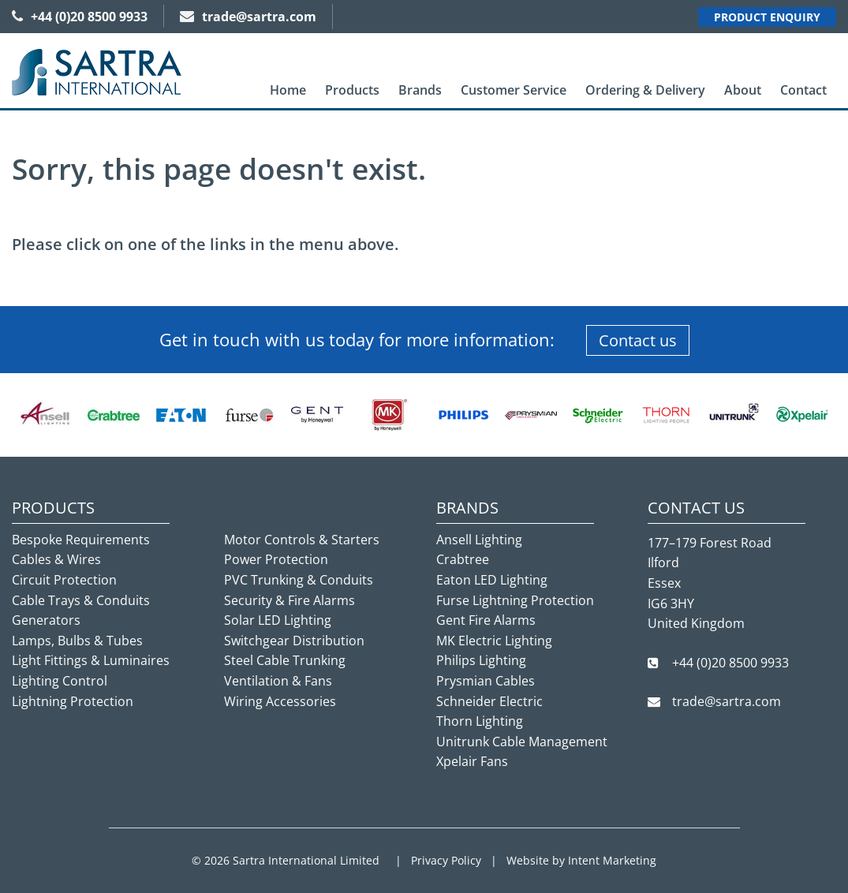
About (742, 90)
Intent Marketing (612, 860)
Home (288, 90)
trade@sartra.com (248, 16)
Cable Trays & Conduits (81, 600)
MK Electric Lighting (494, 640)
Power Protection (276, 559)
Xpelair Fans (472, 761)
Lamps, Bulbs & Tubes (77, 640)
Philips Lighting (481, 660)
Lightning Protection (72, 701)
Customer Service (513, 90)
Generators (46, 620)
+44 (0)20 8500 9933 (80, 16)
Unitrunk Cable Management (521, 741)
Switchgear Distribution (294, 640)
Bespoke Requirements (81, 539)
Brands (420, 90)
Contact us (638, 340)
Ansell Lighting (479, 539)
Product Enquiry (767, 16)
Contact (803, 90)
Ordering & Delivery (645, 90)
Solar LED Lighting (277, 620)
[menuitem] (288, 90)
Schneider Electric (489, 701)
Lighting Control (59, 680)
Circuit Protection (64, 579)
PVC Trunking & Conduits (298, 579)
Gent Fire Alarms (486, 620)
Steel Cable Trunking (285, 660)
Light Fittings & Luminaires (91, 660)
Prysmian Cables (485, 680)
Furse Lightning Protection (515, 600)
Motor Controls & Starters (301, 539)
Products (352, 90)
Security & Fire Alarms (289, 600)
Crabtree (462, 559)
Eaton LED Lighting (491, 579)
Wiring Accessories (280, 701)
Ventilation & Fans (278, 680)
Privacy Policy (446, 860)
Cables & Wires (56, 559)
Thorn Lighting (479, 721)
